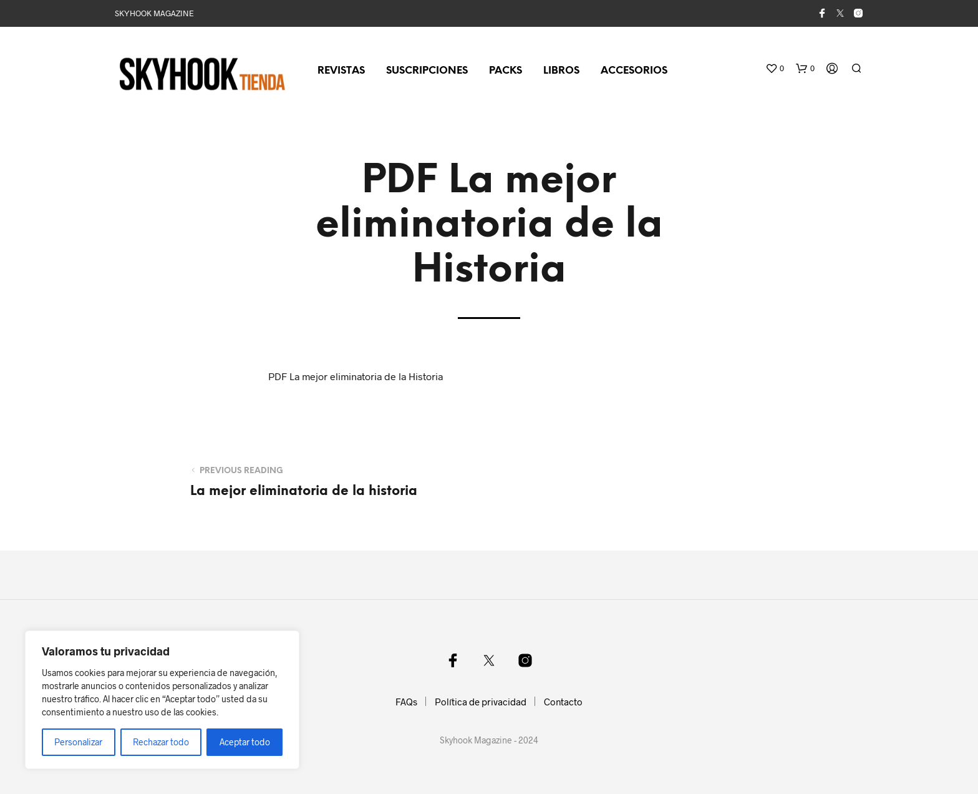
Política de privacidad (480, 701)
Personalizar (78, 742)
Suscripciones (427, 71)
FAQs (406, 701)
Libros (561, 71)
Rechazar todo (161, 742)
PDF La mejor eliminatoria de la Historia (355, 376)
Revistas (341, 71)
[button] (774, 68)
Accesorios (634, 71)
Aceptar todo (245, 742)
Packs (505, 71)
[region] (162, 699)
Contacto (563, 701)
